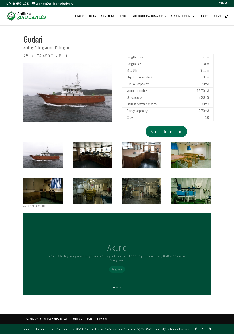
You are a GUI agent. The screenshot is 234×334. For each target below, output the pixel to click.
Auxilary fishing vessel (38, 47)
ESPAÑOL (224, 3)
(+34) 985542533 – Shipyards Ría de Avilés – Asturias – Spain (57, 319)
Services (123, 16)
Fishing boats (64, 47)
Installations (107, 16)
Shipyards (79, 16)
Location (203, 16)
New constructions (181, 16)
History (92, 16)
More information (166, 131)
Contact (217, 16)
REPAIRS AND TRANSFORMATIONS (148, 16)
